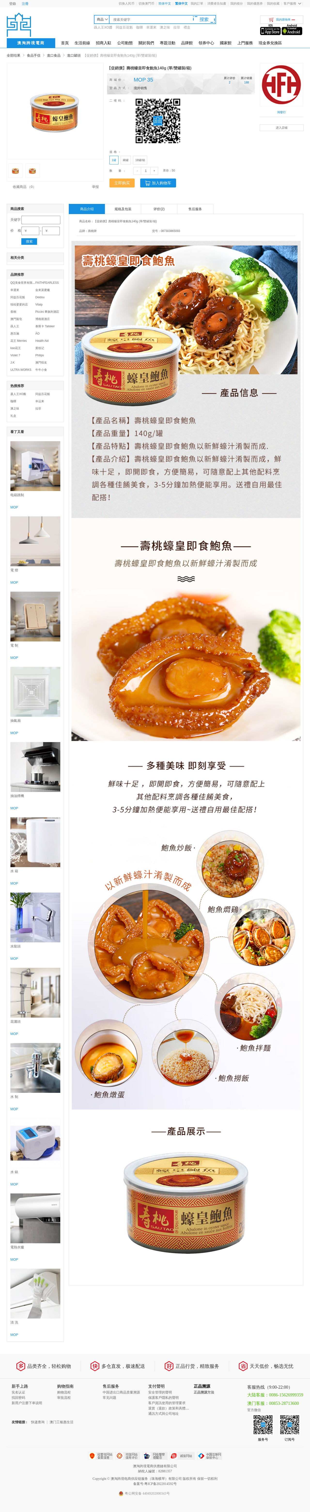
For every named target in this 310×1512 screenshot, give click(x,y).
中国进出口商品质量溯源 (121, 1392)
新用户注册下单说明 (27, 1403)
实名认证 (18, 1392)
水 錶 (14, 1172)
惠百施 (14, 333)
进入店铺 (281, 127)
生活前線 (82, 43)
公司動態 (125, 43)
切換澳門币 (146, 3)
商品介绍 (87, 209)
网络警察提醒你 (155, 1456)
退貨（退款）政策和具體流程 (170, 1408)
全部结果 (13, 55)
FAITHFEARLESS (47, 282)
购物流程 (64, 1392)
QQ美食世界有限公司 (24, 282)
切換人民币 (126, 3)
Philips (39, 355)
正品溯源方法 (204, 1392)
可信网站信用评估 (127, 1456)
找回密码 (18, 1398)
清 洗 (14, 1322)
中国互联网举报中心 (209, 1456)
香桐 (13, 311)
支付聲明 (156, 1386)
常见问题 (109, 1398)
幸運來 (151, 27)
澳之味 (165, 27)
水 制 (14, 1097)
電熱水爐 (17, 1247)
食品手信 (33, 55)
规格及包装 (123, 209)
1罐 (114, 160)
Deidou (40, 297)
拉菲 (176, 27)
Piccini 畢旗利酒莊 (47, 311)
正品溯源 (202, 1386)
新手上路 (20, 1386)
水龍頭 (15, 946)
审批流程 (64, 1398)
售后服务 (195, 209)
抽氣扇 (15, 720)
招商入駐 (103, 43)
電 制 (14, 645)
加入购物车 (158, 183)
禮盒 (187, 27)
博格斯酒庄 (42, 319)
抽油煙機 (17, 796)
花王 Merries (18, 341)
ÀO (37, 333)
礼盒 (13, 415)
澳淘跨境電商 (31, 43)
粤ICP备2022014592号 (160, 1484)
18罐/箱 (140, 160)
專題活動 (167, 43)
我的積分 (236, 3)
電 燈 (14, 570)
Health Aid (42, 341)
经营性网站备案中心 (100, 1456)
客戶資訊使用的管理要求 (167, 1403)
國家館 (226, 43)
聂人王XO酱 (18, 394)
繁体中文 (181, 3)
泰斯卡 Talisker (45, 326)
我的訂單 (197, 3)
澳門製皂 (16, 319)
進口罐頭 (74, 55)
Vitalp (39, 304)
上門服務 (245, 43)
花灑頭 (15, 1021)
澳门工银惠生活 (61, 1422)
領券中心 (206, 43)
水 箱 (14, 871)
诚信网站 (182, 1456)
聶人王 (14, 326)
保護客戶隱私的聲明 (163, 1398)
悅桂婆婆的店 (19, 304)
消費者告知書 (216, 3)
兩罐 (126, 160)
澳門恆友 (41, 362)
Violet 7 (15, 355)
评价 (159, 209)
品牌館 (187, 43)
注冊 (25, 4)
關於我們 (146, 43)
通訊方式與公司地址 (163, 1413)
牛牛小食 (41, 370)
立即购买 (122, 183)
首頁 (65, 43)
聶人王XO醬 (103, 27)
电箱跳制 (17, 495)
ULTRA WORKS (20, 370)
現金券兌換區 (270, 43)
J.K (12, 362)
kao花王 (15, 348)
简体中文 (164, 3)
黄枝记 (39, 348)
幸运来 (39, 401)
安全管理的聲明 (160, 1392)
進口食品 (54, 55)
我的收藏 (273, 3)
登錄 (12, 4)
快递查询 (38, 1422)
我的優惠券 (255, 3)
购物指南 (65, 1386)
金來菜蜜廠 (42, 290)
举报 (95, 187)
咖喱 (139, 27)
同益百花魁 (124, 27)
